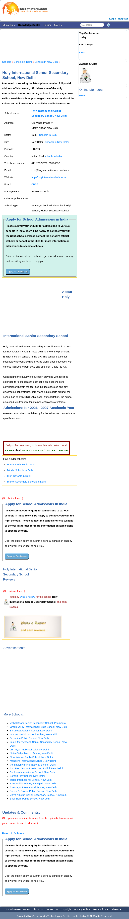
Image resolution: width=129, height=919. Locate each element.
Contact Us (52, 909)
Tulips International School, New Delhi (31, 779)
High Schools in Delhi (19, 475)
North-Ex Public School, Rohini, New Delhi (33, 734)
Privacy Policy (82, 909)
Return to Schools (13, 833)
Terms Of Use (100, 909)
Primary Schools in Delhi (20, 464)
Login (112, 18)
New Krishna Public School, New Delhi (31, 757)
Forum (47, 25)
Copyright (66, 909)
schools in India (53, 156)
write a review (27, 596)
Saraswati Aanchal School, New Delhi (31, 730)
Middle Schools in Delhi (20, 470)
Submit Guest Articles (18, 909)
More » (58, 25)
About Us (37, 909)
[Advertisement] (63, 41)
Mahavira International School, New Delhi (33, 760)
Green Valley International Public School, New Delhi (38, 726)
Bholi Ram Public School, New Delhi (30, 798)
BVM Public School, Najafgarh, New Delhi (33, 783)
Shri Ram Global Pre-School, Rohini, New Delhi (36, 768)
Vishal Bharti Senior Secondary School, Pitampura (38, 723)
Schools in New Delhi (46, 61)
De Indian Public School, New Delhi (29, 738)
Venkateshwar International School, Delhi (33, 764)
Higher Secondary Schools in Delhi (26, 481)
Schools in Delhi (23, 61)
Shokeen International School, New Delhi (32, 772)
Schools (6, 61)
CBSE (34, 184)
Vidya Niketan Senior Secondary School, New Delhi (38, 794)
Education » (8, 25)
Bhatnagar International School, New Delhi (33, 787)
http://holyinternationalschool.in (48, 177)
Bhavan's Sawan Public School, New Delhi (33, 791)
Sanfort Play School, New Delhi (27, 775)
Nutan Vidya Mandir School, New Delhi (31, 753)
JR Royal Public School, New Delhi (29, 749)
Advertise (116, 909)
